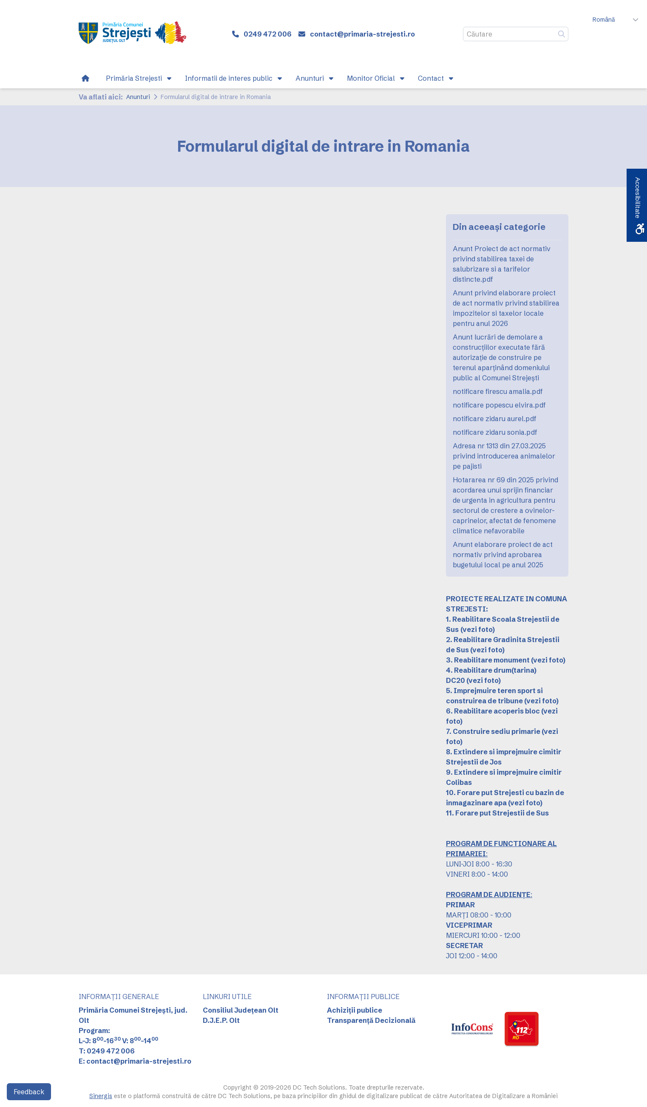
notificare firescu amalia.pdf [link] (498, 391)
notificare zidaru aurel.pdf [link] (494, 418)
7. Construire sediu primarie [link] (493, 731)
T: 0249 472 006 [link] (107, 1051)
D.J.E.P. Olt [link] (221, 1020)
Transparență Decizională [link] (371, 1020)
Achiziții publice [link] (354, 1010)
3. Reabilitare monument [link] (488, 660)
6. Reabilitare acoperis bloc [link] (493, 711)
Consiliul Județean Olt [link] (240, 1010)
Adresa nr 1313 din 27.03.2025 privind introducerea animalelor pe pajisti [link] (504, 456)
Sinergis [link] (100, 1096)
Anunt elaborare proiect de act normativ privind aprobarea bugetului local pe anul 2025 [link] (503, 554)
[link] (132, 34)
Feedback (29, 1091)
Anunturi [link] (138, 97)
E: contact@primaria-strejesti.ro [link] (135, 1061)
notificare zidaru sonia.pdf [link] (495, 432)
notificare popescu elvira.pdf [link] (499, 405)
